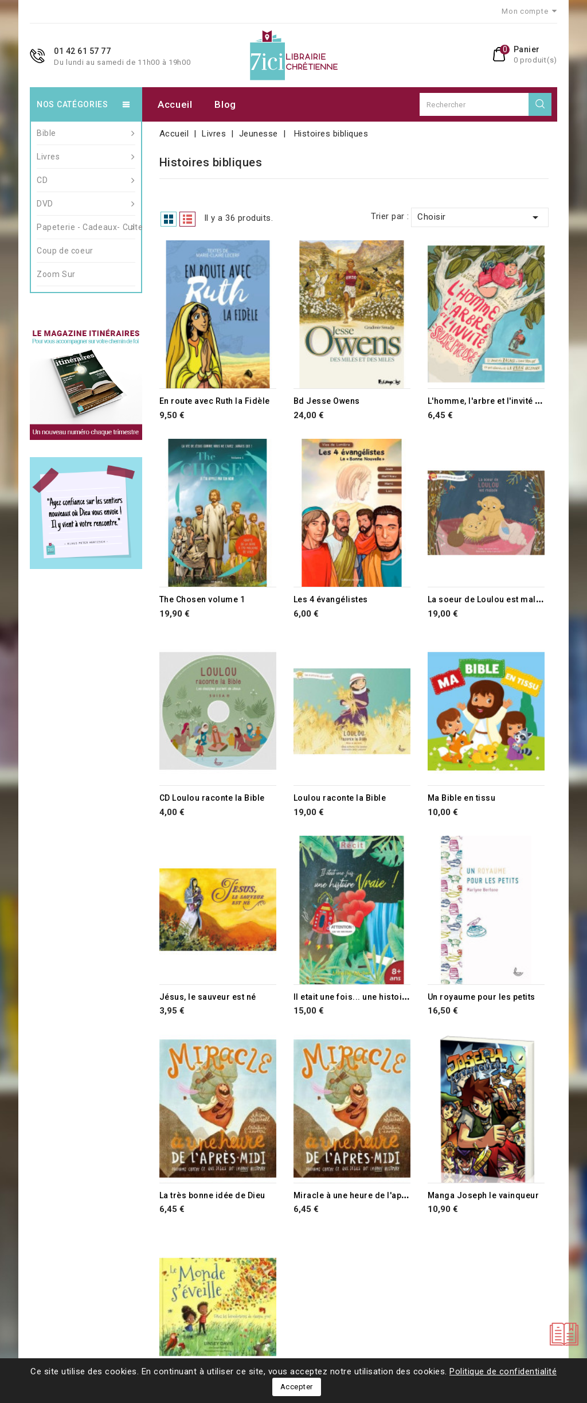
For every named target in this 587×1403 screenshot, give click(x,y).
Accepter (296, 1386)
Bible (86, 133)
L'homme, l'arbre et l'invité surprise (499, 401)
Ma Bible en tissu (462, 797)
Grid (168, 219)
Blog (225, 104)
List (187, 219)
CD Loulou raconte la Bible (212, 797)
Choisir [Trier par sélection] (479, 217)
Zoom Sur (56, 274)
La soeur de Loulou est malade (489, 599)
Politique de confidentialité (503, 1371)
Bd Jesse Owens (327, 401)
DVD (86, 203)
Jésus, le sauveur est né (207, 996)
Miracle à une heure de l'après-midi (365, 1195)
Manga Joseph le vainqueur (483, 1195)
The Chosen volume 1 (202, 599)
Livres (86, 156)
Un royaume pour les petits (481, 996)
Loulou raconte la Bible (340, 797)
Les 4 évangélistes (331, 599)
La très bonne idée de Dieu (212, 1195)
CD (86, 180)
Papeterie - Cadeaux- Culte (86, 227)
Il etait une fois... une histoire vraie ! (366, 996)
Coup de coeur (65, 250)
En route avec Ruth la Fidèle (214, 401)
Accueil (175, 104)
